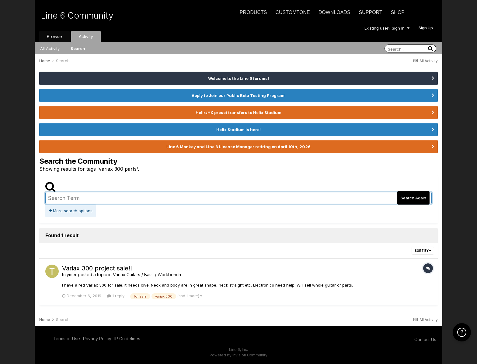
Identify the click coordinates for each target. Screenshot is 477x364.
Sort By (423, 250)
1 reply (115, 295)
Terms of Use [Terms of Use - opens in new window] (66, 338)
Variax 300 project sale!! (97, 268)
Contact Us (425, 339)
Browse (54, 36)
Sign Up (426, 27)
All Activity (50, 48)
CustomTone (292, 12)
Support (370, 12)
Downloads (334, 12)
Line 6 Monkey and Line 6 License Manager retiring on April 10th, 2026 (238, 146)
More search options (70, 210)
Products (253, 12)
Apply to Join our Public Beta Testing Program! (239, 95)
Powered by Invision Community (238, 355)
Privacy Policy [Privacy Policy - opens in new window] (97, 338)
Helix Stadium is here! (238, 129)
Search (78, 48)
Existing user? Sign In (386, 28)
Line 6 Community (77, 15)
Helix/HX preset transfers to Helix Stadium (238, 112)
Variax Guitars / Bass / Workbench (147, 274)
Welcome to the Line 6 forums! (238, 78)
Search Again (413, 197)
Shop (398, 12)
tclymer (69, 274)
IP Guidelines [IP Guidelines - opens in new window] (127, 338)
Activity (86, 36)
